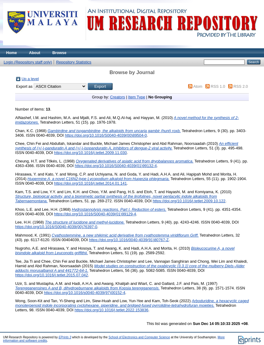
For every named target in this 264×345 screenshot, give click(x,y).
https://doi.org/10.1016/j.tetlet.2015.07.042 (51, 275)
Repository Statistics (73, 62)
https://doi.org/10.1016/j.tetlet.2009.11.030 (90, 152)
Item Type (136, 97)
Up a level (30, 79)
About (34, 52)
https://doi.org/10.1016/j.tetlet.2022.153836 (111, 310)
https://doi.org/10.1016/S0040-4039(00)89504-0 (106, 135)
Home (11, 52)
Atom (197, 86)
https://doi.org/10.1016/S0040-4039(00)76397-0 (56, 226)
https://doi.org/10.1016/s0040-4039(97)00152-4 (84, 292)
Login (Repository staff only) (28, 62)
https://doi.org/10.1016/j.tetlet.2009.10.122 (189, 201)
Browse (59, 52)
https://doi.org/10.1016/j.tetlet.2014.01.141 (90, 183)
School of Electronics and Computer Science (139, 337)
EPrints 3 (65, 337)
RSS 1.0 (218, 86)
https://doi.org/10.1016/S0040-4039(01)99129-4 (95, 214)
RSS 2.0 (240, 86)
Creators (117, 97)
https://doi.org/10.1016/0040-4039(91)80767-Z (129, 239)
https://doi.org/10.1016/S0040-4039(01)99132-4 (116, 165)
